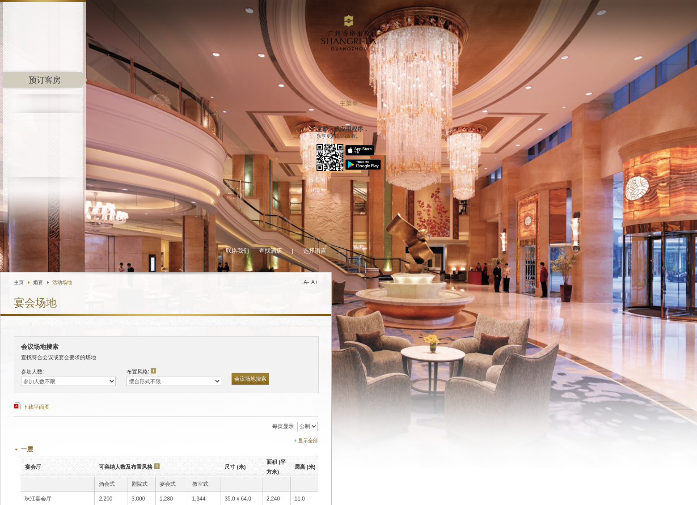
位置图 (188, 495)
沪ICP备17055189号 (649, 496)
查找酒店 (396, 15)
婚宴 (164, 47)
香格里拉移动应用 (191, 477)
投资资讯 (516, 489)
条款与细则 (636, 489)
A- (432, 47)
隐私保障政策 (606, 489)
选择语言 (440, 15)
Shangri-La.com (52, 477)
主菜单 (69, 103)
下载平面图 (162, 172)
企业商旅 (261, 477)
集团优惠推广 (141, 477)
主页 (145, 47)
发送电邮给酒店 (157, 495)
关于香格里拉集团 (450, 489)
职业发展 (539, 489)
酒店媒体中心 (488, 489)
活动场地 (188, 47)
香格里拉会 (100, 477)
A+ (440, 47)
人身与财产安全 (570, 489)
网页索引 (662, 489)
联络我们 (363, 15)
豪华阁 (232, 477)
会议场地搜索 (376, 143)
